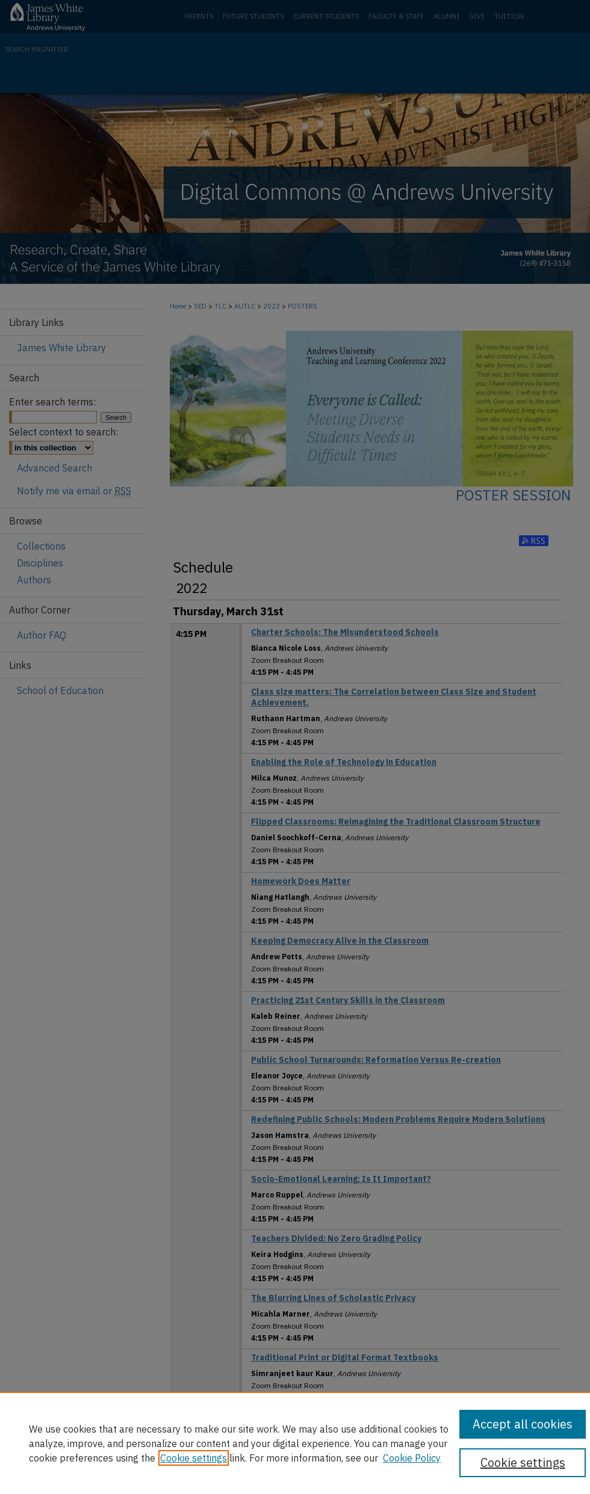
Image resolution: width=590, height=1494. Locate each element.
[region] (295, 1443)
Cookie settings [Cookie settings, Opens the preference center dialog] (522, 1462)
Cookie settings (193, 1458)
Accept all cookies (523, 1424)
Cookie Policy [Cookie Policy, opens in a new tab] (412, 1458)
